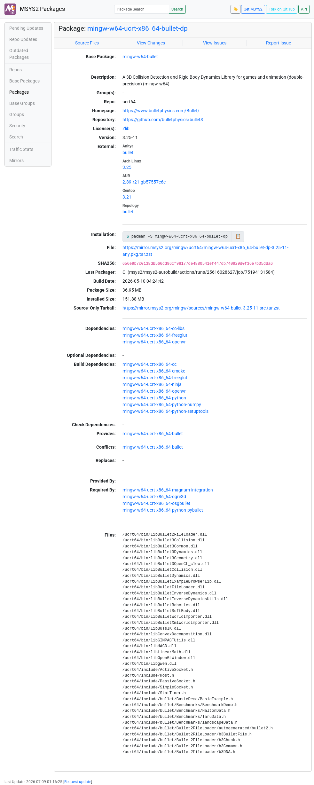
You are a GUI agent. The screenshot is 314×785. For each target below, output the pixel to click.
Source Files (87, 42)
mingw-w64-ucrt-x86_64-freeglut (154, 335)
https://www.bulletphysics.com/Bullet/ (161, 110)
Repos (15, 69)
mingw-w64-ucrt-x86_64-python (154, 397)
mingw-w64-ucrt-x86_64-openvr (154, 341)
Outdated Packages (19, 54)
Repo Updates (23, 39)
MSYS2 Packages (34, 9)
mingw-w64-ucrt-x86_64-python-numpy (161, 404)
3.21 (126, 197)
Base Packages (24, 80)
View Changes (151, 42)
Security (17, 125)
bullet (127, 152)
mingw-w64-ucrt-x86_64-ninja (152, 384)
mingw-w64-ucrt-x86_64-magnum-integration (167, 489)
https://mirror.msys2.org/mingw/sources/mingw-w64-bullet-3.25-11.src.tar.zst (201, 307)
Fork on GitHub (282, 9)
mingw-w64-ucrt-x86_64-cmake (153, 370)
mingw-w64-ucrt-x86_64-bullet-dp (137, 28)
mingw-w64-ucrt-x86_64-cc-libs (153, 328)
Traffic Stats (21, 149)
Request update (77, 782)
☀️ (235, 9)
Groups (16, 114)
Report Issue (278, 42)
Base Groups (22, 103)
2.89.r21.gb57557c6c (144, 181)
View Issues (214, 42)
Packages (19, 92)
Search (177, 9)
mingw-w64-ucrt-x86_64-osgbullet (156, 503)
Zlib (126, 128)
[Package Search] (141, 9)
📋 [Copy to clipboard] (238, 236)
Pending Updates (26, 28)
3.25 (126, 167)
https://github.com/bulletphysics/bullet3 (162, 119)
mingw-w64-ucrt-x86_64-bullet (152, 433)
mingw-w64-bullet (140, 56)
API (304, 9)
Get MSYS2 (253, 9)
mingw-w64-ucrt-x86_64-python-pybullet (162, 510)
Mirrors (16, 160)
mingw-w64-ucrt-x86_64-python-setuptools (165, 411)
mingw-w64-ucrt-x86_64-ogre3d (154, 496)
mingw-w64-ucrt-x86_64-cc (149, 364)
